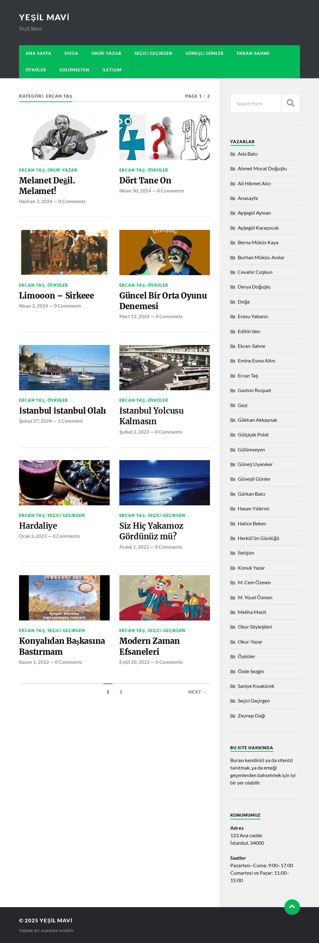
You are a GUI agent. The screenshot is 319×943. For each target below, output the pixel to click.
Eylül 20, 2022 (134, 662)
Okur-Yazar (107, 53)
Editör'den (249, 331)
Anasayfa (248, 198)
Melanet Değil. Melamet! (47, 186)
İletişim (112, 69)
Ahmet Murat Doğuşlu (262, 168)
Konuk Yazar (251, 568)
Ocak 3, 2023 (33, 536)
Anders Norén (57, 930)
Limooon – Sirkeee (57, 296)
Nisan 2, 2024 (33, 306)
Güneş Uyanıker (255, 464)
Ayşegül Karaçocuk (258, 228)
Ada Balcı (248, 154)
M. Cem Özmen (254, 582)
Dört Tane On (145, 181)
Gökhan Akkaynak (257, 420)
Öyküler (36, 69)
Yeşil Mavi (44, 17)
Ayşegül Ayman (254, 213)
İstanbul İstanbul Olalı (63, 411)
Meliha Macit (252, 612)
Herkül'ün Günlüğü (258, 538)
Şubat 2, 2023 (134, 432)
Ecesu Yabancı (253, 316)
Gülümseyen (74, 69)
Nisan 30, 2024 (135, 190)
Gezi (242, 405)
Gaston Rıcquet (254, 390)
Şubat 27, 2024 (35, 421)
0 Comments (72, 201)
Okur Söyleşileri (255, 626)
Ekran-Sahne (253, 53)
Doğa (71, 53)
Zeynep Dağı (251, 715)
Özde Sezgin (251, 671)
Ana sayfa (39, 53)
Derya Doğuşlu (254, 286)
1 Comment (70, 421)
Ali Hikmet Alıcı (254, 183)
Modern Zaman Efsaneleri (150, 647)
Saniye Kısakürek (256, 686)
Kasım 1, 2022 (34, 662)
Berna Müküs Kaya (258, 242)
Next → (197, 692)
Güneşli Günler (205, 53)
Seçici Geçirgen (153, 53)
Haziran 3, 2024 (35, 201)
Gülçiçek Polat (253, 434)
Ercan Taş (32, 170)
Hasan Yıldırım (253, 508)
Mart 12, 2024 (134, 316)
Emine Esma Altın (256, 360)
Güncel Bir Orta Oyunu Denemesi (163, 301)
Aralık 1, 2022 (134, 547)
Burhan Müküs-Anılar (261, 257)
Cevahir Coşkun (255, 272)
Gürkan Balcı (251, 494)
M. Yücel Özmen (255, 597)
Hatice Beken (252, 523)
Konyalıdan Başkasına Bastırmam (63, 647)
